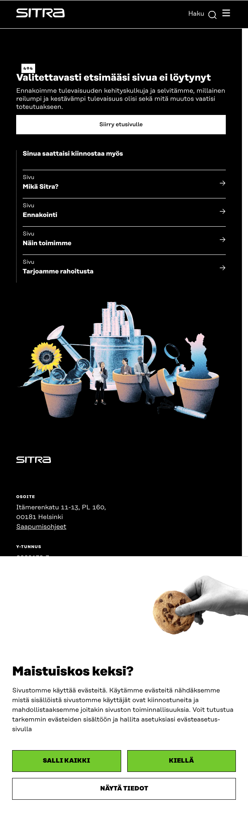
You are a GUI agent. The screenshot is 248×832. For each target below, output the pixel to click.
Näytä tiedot (124, 788)
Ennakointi (40, 215)
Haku (202, 14)
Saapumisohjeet (41, 526)
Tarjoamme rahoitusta (58, 271)
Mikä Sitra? (41, 186)
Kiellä (181, 760)
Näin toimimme (47, 243)
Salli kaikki (66, 760)
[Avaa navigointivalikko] (226, 14)
